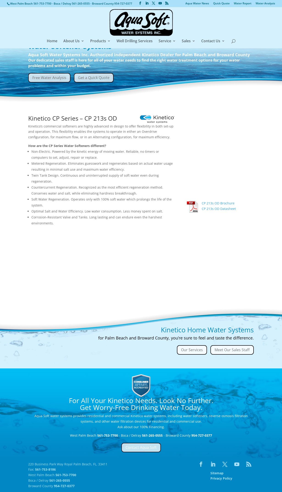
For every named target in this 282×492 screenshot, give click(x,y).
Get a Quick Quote (93, 77)
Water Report (242, 3)
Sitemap (216, 473)
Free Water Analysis (49, 77)
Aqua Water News (197, 3)
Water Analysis (265, 3)
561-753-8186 (45, 469)
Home (52, 41)
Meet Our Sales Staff (232, 349)
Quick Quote (221, 3)
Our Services (192, 349)
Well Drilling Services (135, 41)
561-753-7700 (43, 4)
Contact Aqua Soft (141, 447)
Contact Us (210, 41)
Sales (186, 41)
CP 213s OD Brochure (218, 203)
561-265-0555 (81, 4)
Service (165, 41)
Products (98, 41)
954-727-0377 (123, 4)
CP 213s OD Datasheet (219, 208)
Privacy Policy (221, 478)
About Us (71, 41)
